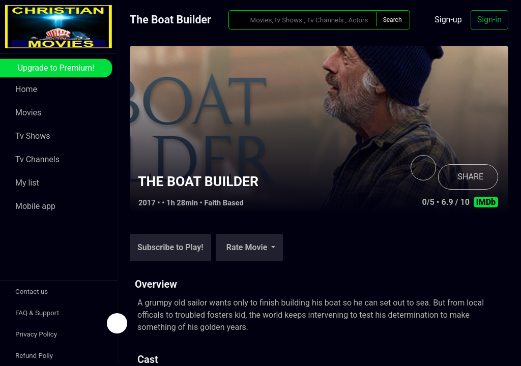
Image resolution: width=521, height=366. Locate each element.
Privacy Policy (36, 334)
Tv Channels (37, 159)
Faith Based (224, 202)
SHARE (470, 176)
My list (27, 183)
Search (392, 19)
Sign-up (448, 19)
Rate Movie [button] (248, 247)
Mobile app (35, 206)
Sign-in (489, 19)
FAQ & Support (37, 313)
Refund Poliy (34, 355)
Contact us (31, 291)
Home (26, 89)
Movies (28, 112)
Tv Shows (32, 136)
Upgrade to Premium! (56, 68)
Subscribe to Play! (170, 247)
